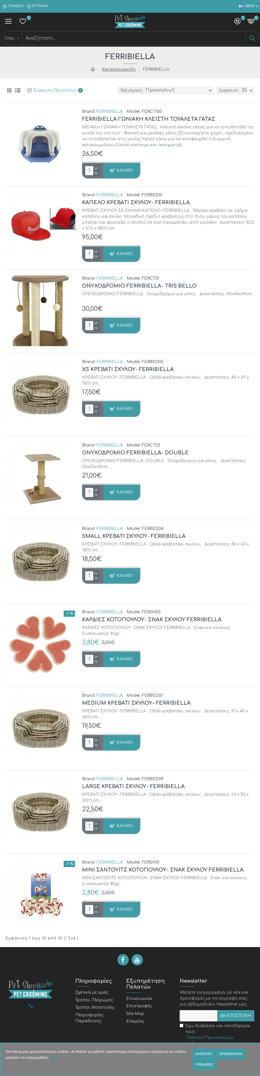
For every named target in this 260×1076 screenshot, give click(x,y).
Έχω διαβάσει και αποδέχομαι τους (217, 1035)
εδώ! (53, 1057)
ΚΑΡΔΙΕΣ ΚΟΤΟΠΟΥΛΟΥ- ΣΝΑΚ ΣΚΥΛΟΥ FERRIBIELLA (152, 619)
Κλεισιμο (204, 1053)
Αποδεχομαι (231, 1053)
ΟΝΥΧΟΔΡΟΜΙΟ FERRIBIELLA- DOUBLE (135, 453)
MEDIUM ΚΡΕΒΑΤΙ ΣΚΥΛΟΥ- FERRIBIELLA (136, 703)
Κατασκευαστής (119, 69)
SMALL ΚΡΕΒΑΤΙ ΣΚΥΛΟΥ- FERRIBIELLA (134, 536)
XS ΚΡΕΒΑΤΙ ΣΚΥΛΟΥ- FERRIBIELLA (128, 369)
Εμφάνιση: (228, 90)
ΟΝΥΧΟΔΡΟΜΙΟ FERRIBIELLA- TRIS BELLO (139, 286)
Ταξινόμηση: (131, 90)
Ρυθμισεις (204, 1064)
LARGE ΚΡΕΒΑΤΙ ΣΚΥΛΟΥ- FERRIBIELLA (133, 786)
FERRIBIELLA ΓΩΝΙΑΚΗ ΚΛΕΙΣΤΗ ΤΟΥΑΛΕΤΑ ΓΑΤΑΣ (148, 119)
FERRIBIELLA (109, 111)
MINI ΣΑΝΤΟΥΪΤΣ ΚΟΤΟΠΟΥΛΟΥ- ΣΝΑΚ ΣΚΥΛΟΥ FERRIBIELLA (163, 870)
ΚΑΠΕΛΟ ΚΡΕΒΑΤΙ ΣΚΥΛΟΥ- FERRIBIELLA (136, 202)
